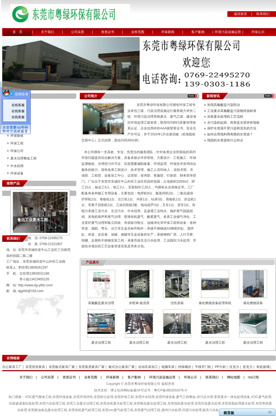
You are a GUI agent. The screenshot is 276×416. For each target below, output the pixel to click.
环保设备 (17, 173)
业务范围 (137, 32)
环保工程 (17, 143)
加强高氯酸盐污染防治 (223, 105)
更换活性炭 (18, 128)
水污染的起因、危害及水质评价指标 (233, 122)
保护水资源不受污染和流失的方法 (231, 128)
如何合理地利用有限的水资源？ (230, 134)
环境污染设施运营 (228, 32)
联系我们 (262, 14)
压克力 (234, 367)
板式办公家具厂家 (121, 367)
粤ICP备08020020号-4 (170, 390)
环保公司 (17, 151)
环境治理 (17, 121)
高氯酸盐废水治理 (101, 303)
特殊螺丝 (184, 367)
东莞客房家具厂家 (91, 367)
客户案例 (197, 32)
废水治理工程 (101, 342)
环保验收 (17, 136)
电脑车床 (168, 367)
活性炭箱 (177, 303)
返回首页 (240, 14)
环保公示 (258, 32)
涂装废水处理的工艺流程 (225, 116)
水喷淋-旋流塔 (139, 303)
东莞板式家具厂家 (62, 367)
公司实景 (77, 32)
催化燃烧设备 (253, 303)
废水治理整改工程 (23, 158)
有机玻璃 (262, 367)
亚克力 (247, 367)
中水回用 (17, 166)
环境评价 (17, 106)
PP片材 (220, 367)
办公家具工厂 (12, 367)
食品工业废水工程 (32, 220)
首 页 (17, 32)
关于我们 (47, 32)
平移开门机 (203, 367)
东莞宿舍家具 (35, 367)
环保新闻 (167, 32)
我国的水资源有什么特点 (225, 140)
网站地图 (233, 377)
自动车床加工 (148, 367)
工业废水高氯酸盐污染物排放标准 (231, 111)
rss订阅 (253, 377)
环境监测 (17, 113)
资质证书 (107, 32)
